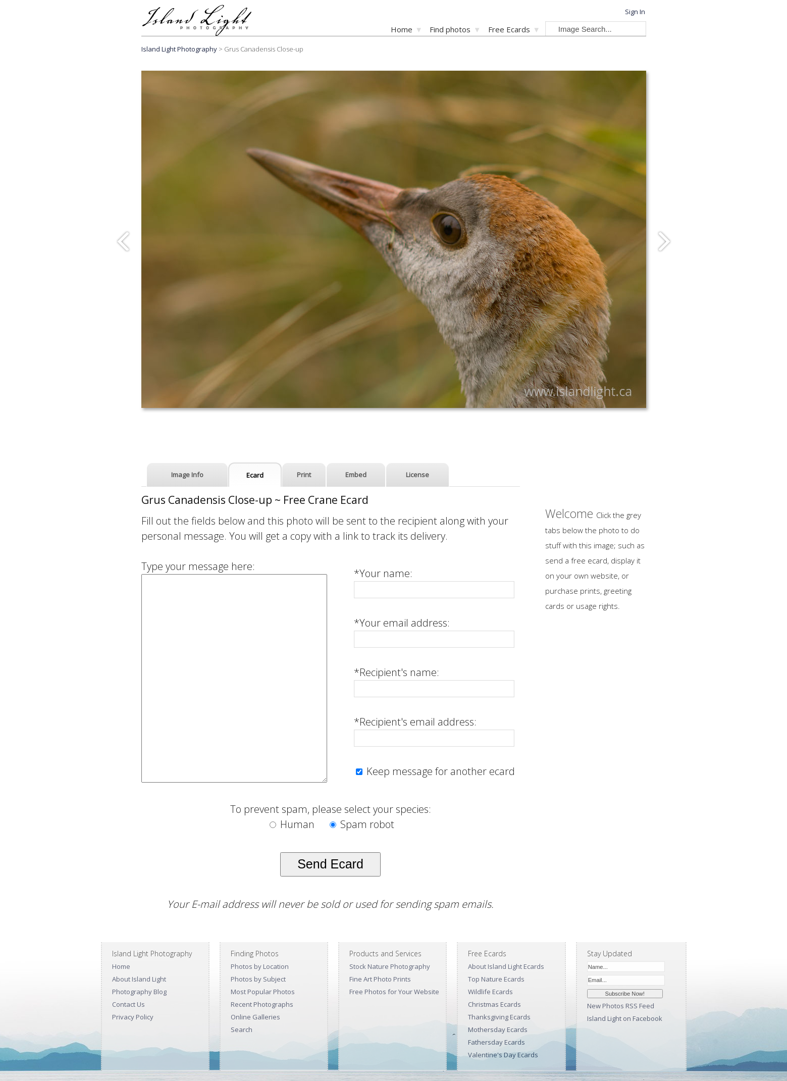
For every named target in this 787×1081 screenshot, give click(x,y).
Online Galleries (255, 1016)
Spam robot (362, 824)
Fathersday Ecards (496, 1042)
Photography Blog (139, 991)
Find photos (450, 29)
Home (401, 29)
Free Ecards (509, 29)
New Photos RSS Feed (620, 1005)
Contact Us (128, 1004)
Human (293, 824)
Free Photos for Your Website (394, 991)
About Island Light (139, 979)
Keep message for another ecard (439, 771)
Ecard (255, 475)
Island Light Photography (179, 49)
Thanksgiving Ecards (499, 1016)
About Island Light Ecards (506, 966)
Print (304, 474)
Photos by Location (260, 966)
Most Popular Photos (263, 991)
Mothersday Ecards (498, 1029)
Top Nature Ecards (496, 979)
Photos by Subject (258, 979)
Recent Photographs (262, 1004)
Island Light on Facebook (624, 1018)
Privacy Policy (132, 1016)
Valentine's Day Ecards (503, 1054)
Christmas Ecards (494, 1004)
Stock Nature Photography (389, 966)
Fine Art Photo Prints (380, 979)
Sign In (635, 11)
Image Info (187, 474)
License (417, 474)
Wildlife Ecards (490, 991)
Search (241, 1029)
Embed (355, 474)
